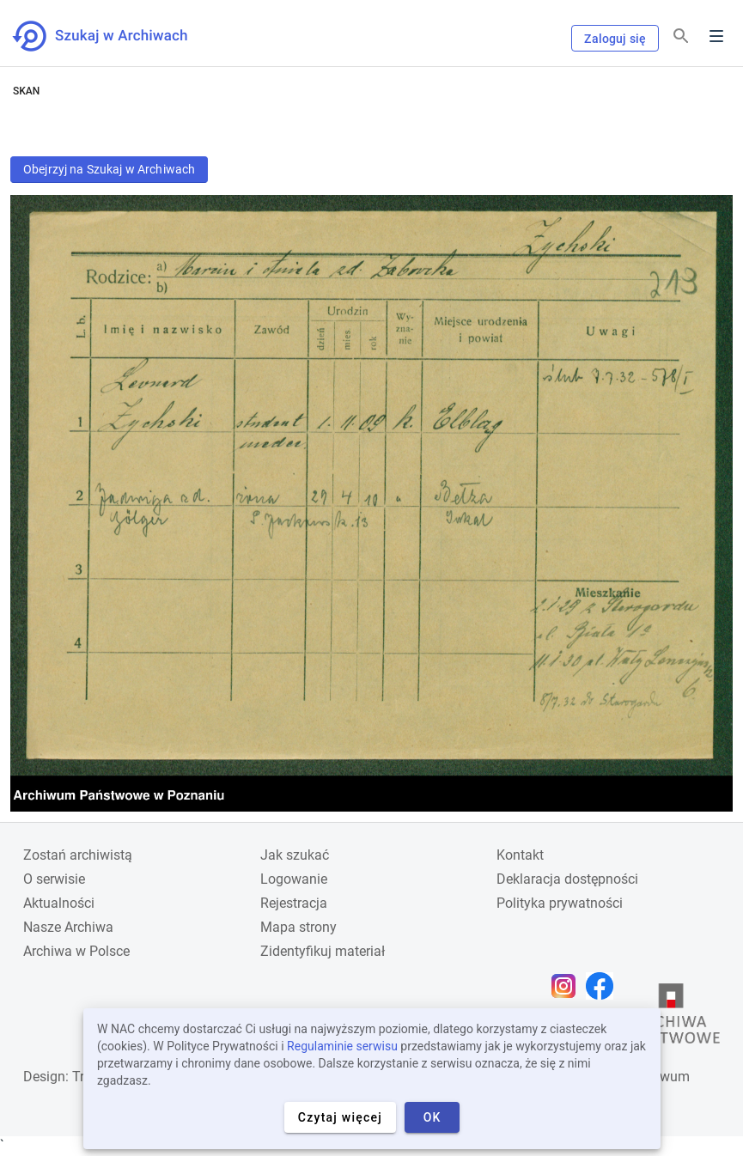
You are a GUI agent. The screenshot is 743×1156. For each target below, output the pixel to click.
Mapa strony (298, 927)
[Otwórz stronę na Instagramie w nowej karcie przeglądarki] (568, 986)
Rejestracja (293, 903)
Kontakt (520, 855)
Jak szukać (294, 855)
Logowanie (293, 879)
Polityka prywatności (559, 903)
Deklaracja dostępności (567, 879)
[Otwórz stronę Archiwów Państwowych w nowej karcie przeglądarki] (671, 1017)
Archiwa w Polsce (76, 951)
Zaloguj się (615, 39)
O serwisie (54, 879)
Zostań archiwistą (77, 855)
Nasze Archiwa (68, 927)
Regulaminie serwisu (342, 1046)
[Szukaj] (681, 36)
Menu (716, 36)
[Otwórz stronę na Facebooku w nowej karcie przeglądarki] (604, 986)
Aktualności (58, 903)
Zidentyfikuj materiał (322, 951)
